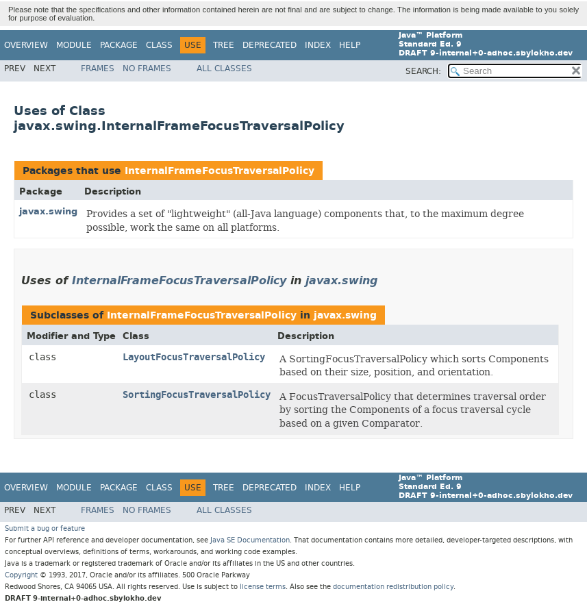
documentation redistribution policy (393, 586)
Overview (26, 45)
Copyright (21, 575)
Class (159, 45)
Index (318, 45)
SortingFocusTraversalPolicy (197, 395)
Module (74, 45)
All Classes (224, 68)
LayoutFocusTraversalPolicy (194, 357)
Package (119, 45)
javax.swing (48, 211)
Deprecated (269, 45)
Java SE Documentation (250, 540)
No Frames (147, 68)
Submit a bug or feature (45, 528)
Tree (223, 45)
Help (349, 45)
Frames (97, 68)
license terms (263, 586)
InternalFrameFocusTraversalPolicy (219, 171)
